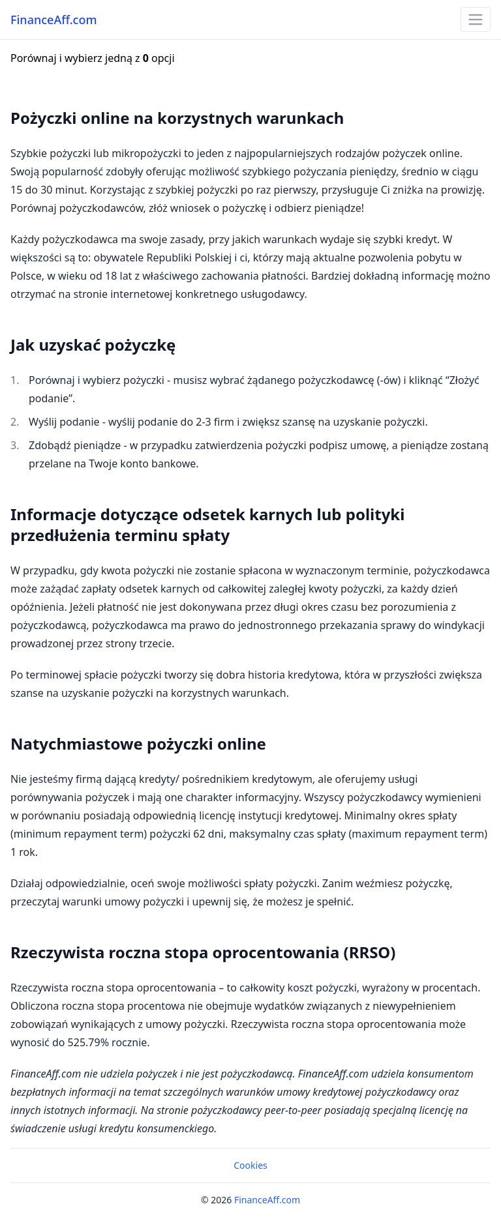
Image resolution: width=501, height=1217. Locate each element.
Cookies (250, 1165)
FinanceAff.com (53, 19)
